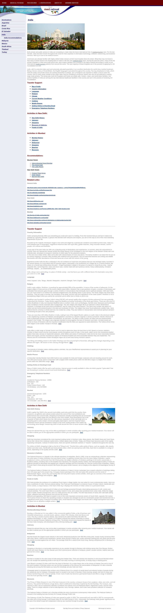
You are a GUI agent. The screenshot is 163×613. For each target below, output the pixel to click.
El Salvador (6, 31)
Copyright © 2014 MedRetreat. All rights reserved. (42, 608)
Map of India (36, 86)
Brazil (4, 26)
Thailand (5, 49)
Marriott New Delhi (38, 176)
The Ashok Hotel (37, 165)
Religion (35, 94)
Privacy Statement (85, 608)
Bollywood (35, 142)
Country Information (39, 89)
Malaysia (5, 41)
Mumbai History (37, 138)
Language (35, 91)
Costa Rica (6, 28)
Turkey (4, 52)
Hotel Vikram (36, 175)
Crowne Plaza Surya (38, 173)
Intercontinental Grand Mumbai (42, 163)
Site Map (65, 608)
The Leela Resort (37, 167)
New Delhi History (38, 118)
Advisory (35, 120)
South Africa (6, 46)
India (4, 35)
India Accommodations (13, 38)
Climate (34, 96)
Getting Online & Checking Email (43, 106)
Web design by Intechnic (104, 608)
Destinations (6, 20)
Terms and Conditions (73, 608)
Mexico (4, 43)
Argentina (5, 23)
